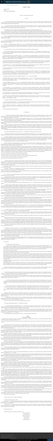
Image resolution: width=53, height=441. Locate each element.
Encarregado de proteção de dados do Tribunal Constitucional (9, 437)
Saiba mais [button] (29, 440)
